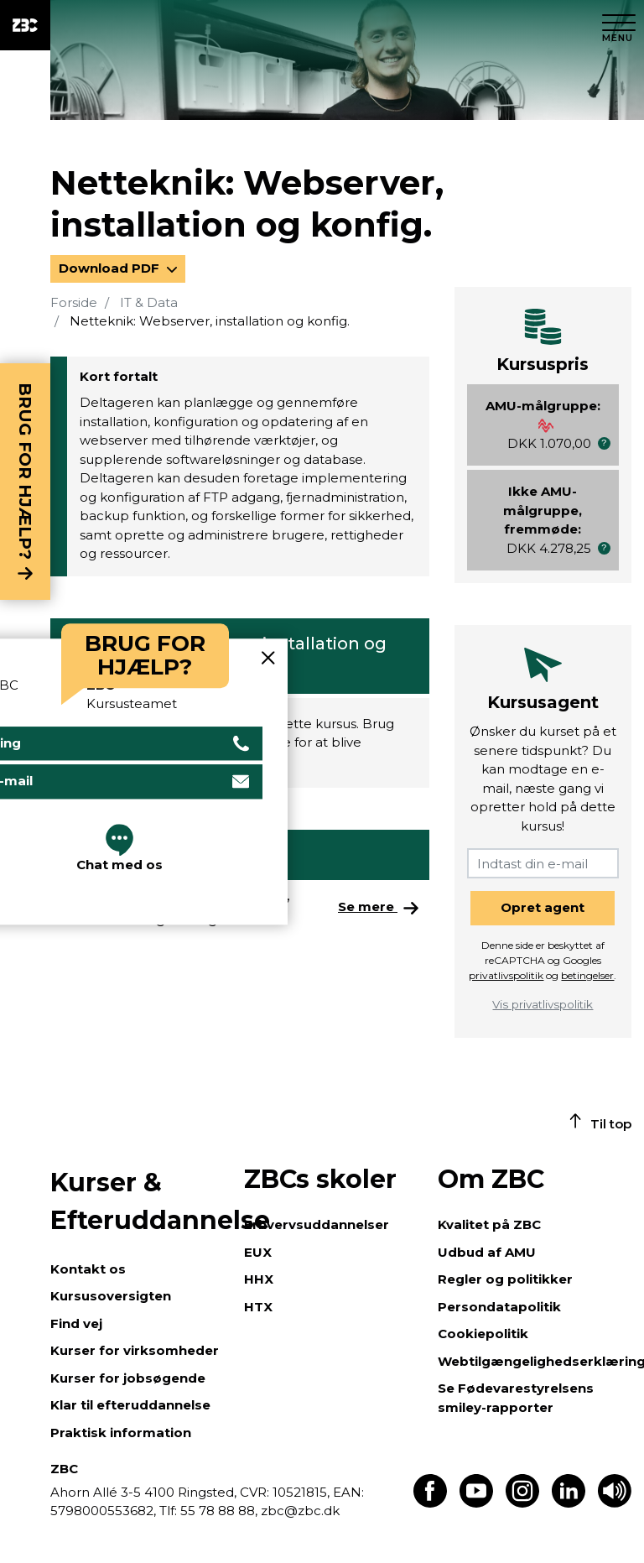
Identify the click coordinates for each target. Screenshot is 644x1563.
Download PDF (111, 268)
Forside (73, 302)
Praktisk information (120, 1433)
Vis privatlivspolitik (542, 1004)
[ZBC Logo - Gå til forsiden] (25, 25)
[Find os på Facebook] (430, 1503)
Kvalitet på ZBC (489, 1224)
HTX (258, 1307)
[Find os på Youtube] (476, 1503)
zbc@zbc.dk (300, 1511)
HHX (258, 1279)
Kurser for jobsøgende (127, 1378)
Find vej (76, 1323)
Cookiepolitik (483, 1334)
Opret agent (542, 907)
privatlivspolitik (506, 975)
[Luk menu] (619, 25)
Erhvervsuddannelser (316, 1224)
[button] (604, 443)
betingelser (587, 975)
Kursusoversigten (110, 1296)
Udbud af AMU (487, 1252)
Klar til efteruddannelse (130, 1405)
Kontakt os (88, 1269)
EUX (258, 1252)
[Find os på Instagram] (522, 1503)
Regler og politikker (505, 1279)
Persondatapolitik (499, 1307)
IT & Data (149, 302)
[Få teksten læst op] (614, 1503)
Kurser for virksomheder (134, 1350)
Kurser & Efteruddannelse (138, 1201)
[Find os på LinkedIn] (568, 1503)
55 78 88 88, (219, 1511)
